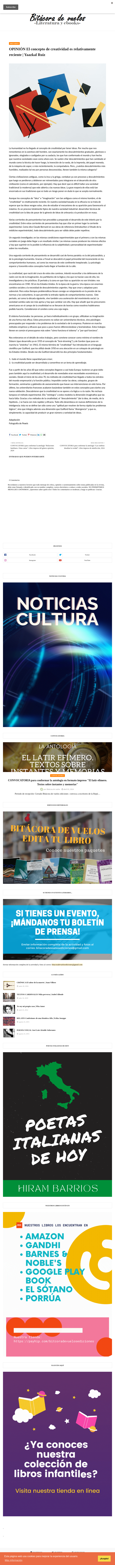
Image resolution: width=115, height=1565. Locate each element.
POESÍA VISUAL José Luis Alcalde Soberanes (36, 1030)
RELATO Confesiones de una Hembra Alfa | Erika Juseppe (41, 1018)
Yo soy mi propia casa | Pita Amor (31, 1006)
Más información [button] (13, 1560)
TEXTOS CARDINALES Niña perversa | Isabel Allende (40, 994)
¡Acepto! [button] (104, 1558)
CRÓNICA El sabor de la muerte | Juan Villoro (36, 982)
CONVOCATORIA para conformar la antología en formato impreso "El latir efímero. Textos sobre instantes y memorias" (57, 782)
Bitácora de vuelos (53, 789)
